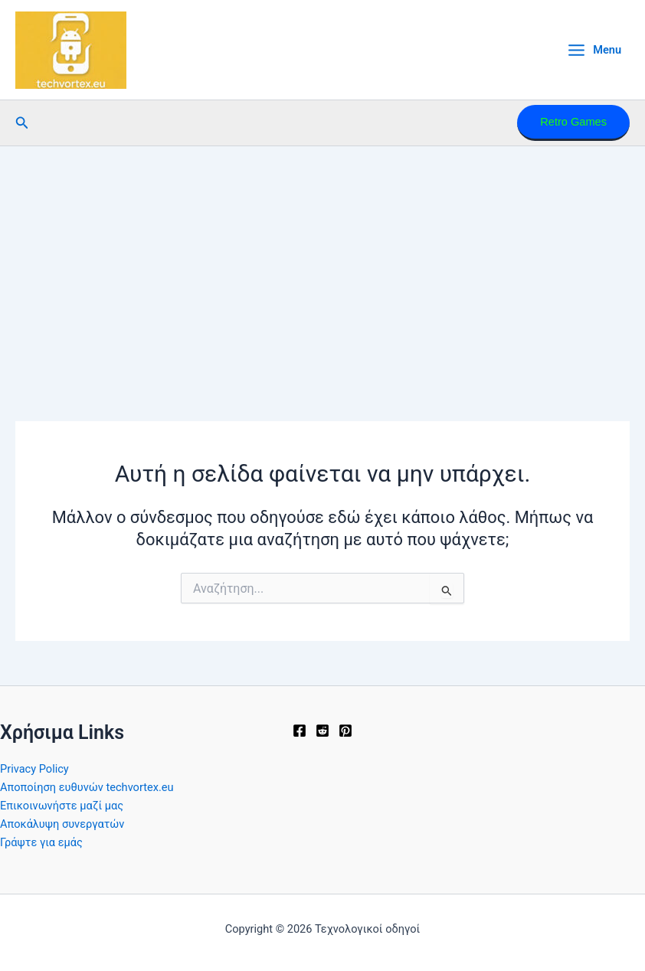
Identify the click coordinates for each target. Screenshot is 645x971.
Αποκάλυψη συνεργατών (62, 824)
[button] (22, 122)
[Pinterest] (345, 730)
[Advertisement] (322, 261)
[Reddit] (322, 730)
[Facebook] (299, 730)
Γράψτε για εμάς (41, 842)
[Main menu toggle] (594, 50)
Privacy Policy (34, 769)
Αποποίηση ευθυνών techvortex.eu (87, 787)
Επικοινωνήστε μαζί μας (61, 805)
